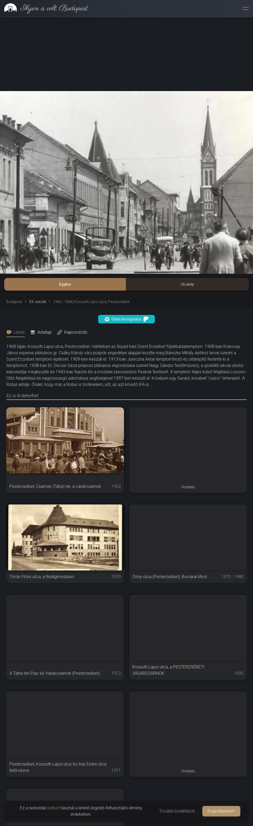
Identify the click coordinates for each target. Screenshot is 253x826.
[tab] (17, 332)
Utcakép (187, 284)
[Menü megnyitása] (245, 8)
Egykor (65, 284)
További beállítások (177, 811)
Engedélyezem (221, 811)
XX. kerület (37, 302)
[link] (44, 8)
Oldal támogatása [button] (126, 319)
